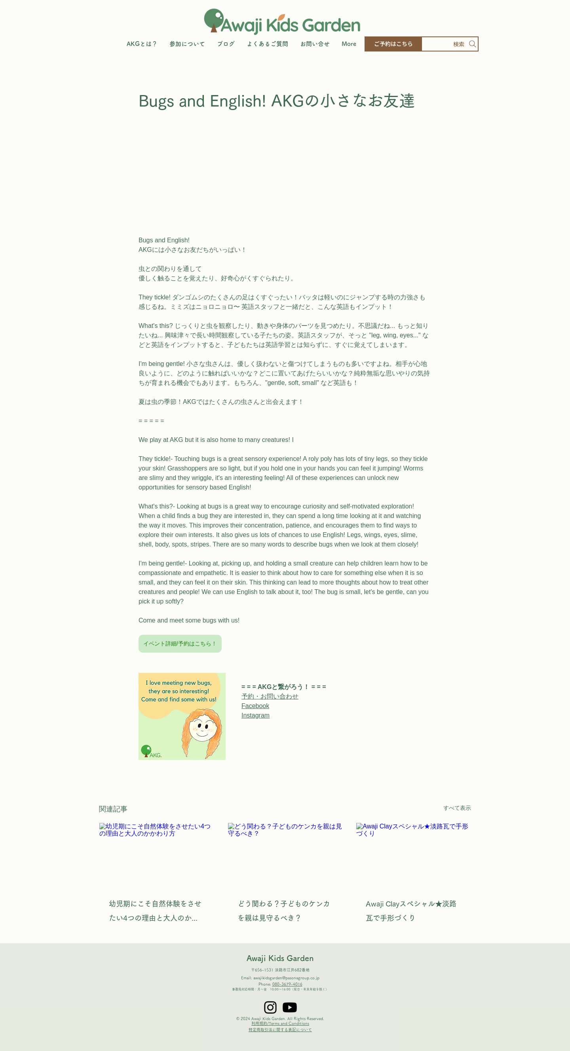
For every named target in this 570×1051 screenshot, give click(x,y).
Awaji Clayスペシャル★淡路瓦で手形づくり (411, 911)
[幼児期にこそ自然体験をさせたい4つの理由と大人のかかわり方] (156, 855)
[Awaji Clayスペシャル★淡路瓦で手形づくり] (413, 855)
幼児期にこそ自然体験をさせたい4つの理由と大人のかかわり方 (155, 912)
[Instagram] (270, 1007)
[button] (187, 43)
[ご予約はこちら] (393, 43)
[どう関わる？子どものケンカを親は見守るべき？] (285, 855)
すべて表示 (457, 808)
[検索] (450, 43)
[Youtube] (289, 1007)
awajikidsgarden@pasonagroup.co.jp (286, 978)
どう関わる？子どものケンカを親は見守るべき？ (284, 911)
